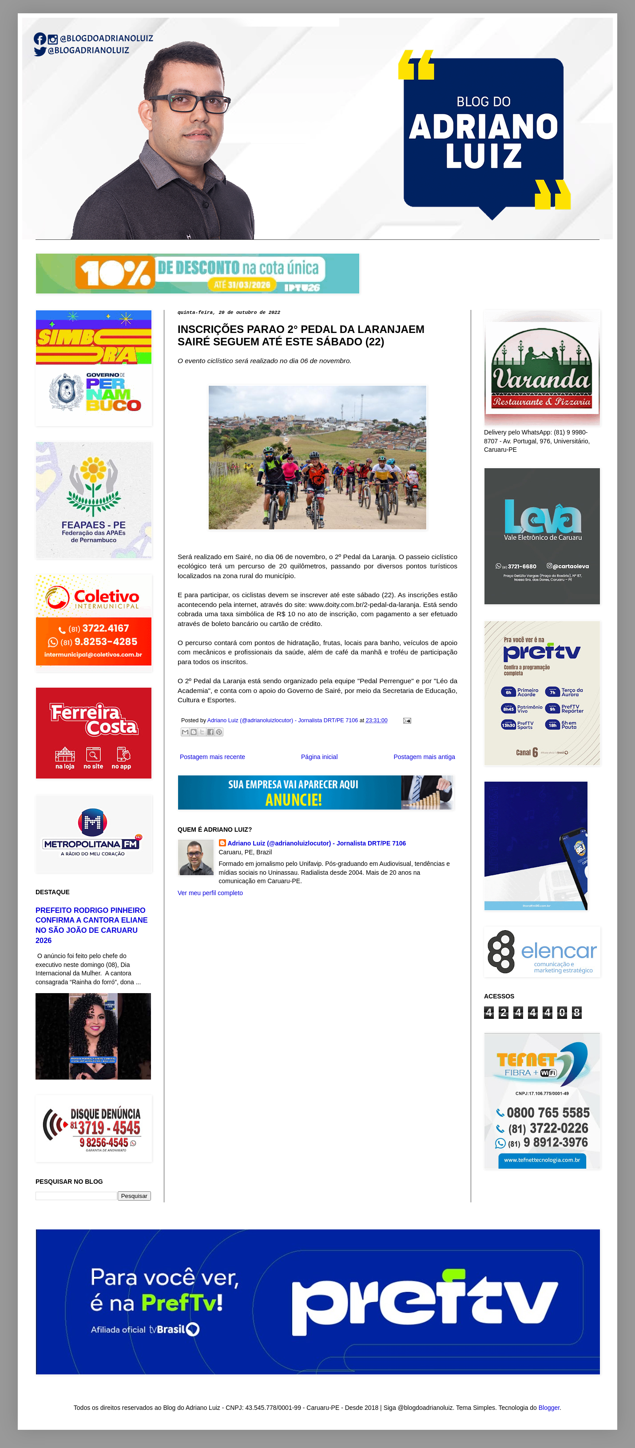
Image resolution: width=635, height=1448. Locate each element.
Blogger (549, 1407)
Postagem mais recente (212, 756)
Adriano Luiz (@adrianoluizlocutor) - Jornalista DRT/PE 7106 (317, 843)
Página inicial (319, 756)
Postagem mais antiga (424, 756)
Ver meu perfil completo (210, 892)
